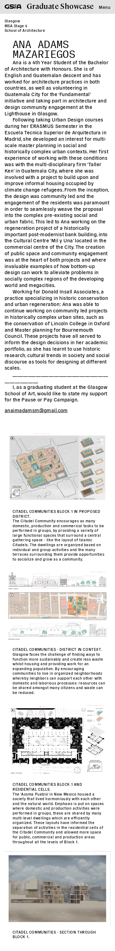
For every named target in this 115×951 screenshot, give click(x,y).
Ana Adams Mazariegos (44, 47)
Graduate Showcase (60, 5)
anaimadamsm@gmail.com (36, 410)
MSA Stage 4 (16, 25)
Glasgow (12, 20)
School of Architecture (25, 30)
